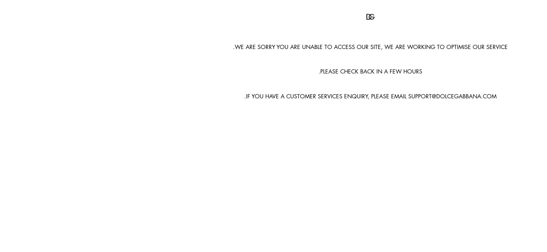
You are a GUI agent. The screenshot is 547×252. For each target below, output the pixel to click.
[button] (273, 17)
